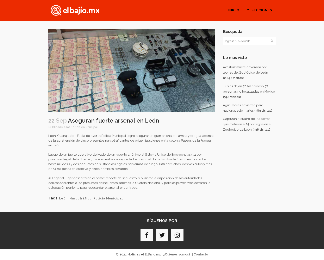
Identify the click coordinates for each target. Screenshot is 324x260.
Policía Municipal (108, 198)
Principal (92, 127)
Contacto (201, 254)
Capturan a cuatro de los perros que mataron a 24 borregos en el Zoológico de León (247, 124)
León (63, 198)
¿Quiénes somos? (176, 254)
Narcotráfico (80, 198)
